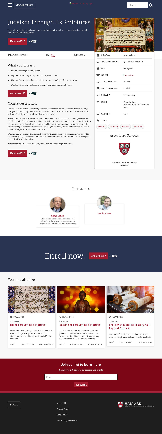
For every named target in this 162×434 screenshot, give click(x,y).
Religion (113, 126)
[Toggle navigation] (10, 5)
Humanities (129, 75)
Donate (14, 405)
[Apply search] (151, 5)
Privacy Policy (63, 409)
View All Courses (24, 5)
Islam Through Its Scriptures (27, 324)
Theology (138, 126)
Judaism (125, 126)
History (102, 126)
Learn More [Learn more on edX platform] (16, 41)
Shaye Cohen (57, 210)
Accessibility (62, 403)
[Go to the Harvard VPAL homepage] (136, 405)
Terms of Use (62, 415)
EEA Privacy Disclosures (67, 421)
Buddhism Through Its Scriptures (79, 324)
